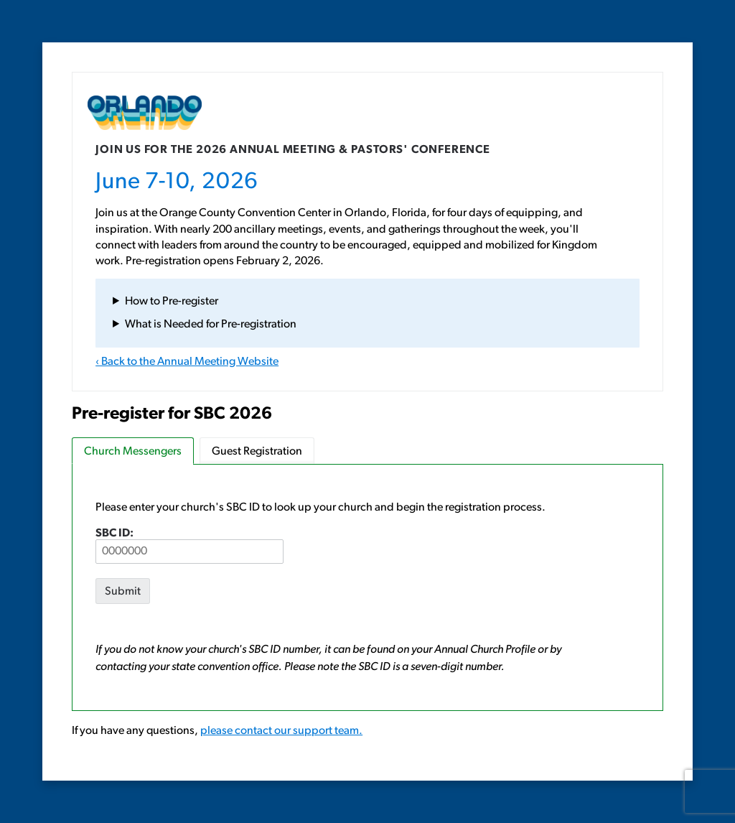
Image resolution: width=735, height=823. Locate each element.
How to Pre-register (171, 301)
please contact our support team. (281, 731)
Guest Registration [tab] (257, 451)
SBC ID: (189, 546)
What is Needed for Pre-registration (210, 324)
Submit (123, 592)
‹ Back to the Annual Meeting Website (186, 362)
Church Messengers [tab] (133, 451)
